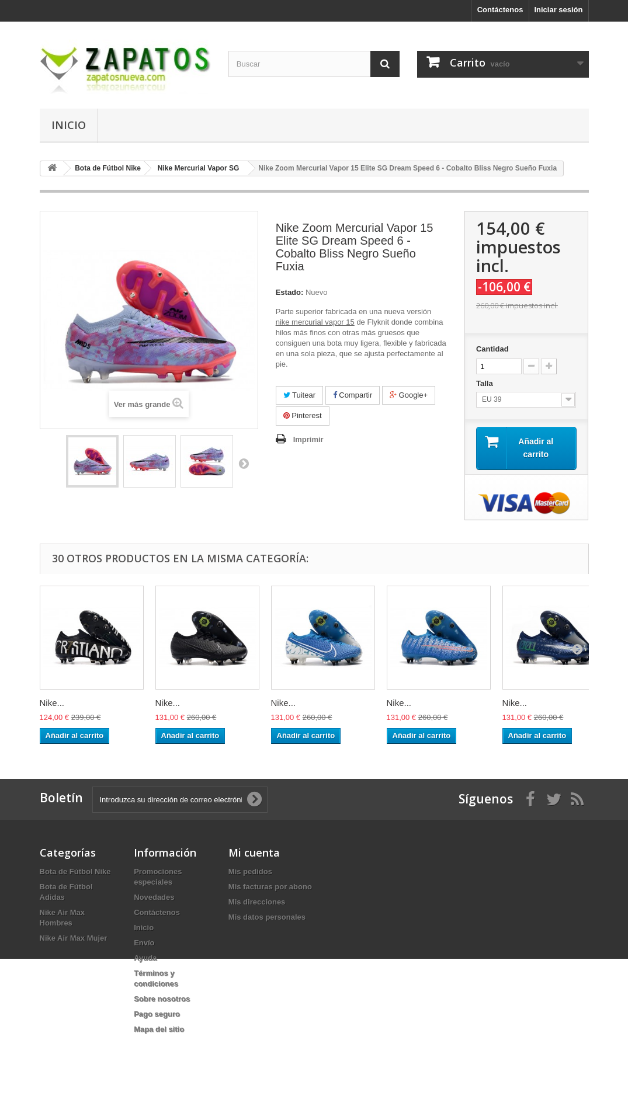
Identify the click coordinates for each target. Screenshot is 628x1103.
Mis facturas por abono (270, 886)
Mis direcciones (257, 901)
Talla (485, 383)
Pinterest (302, 415)
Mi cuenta (254, 852)
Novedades (154, 897)
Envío (144, 942)
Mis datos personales (267, 917)
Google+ (409, 395)
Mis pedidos (250, 871)
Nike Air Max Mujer (73, 938)
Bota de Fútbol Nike (75, 871)
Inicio (68, 125)
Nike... (52, 703)
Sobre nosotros (162, 998)
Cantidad (492, 349)
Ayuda (145, 958)
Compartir (353, 395)
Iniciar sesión (558, 9)
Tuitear (299, 395)
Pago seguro (157, 1014)
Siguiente (243, 463)
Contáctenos (500, 9)
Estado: (290, 292)
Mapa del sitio (159, 1029)
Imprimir (308, 439)
